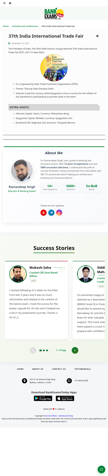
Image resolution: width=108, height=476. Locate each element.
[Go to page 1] (40, 399)
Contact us (59, 417)
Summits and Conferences (25, 26)
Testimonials (82, 417)
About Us (38, 417)
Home (6, 26)
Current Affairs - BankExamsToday (59, 464)
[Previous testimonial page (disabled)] (32, 398)
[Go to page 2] (44, 398)
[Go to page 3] (47, 398)
